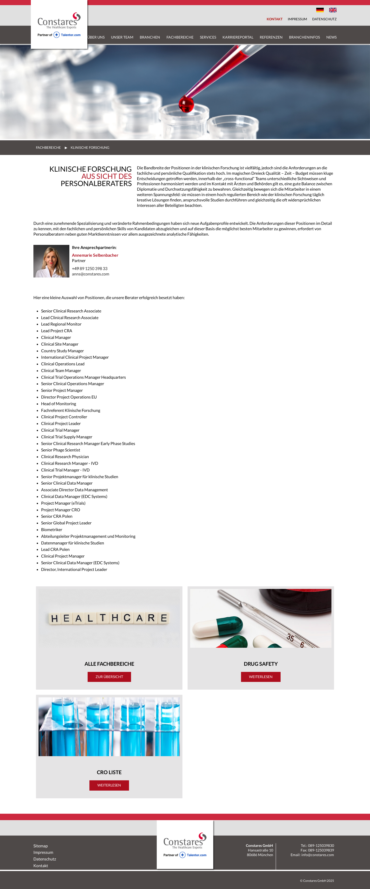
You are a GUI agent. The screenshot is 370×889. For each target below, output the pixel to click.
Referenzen (271, 37)
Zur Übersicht (109, 676)
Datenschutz (324, 19)
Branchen (150, 37)
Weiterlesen (109, 785)
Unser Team (122, 37)
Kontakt (275, 19)
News (331, 37)
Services (208, 37)
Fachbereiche (179, 37)
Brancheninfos (304, 37)
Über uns (96, 37)
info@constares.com (317, 855)
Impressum (297, 19)
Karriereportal (238, 37)
